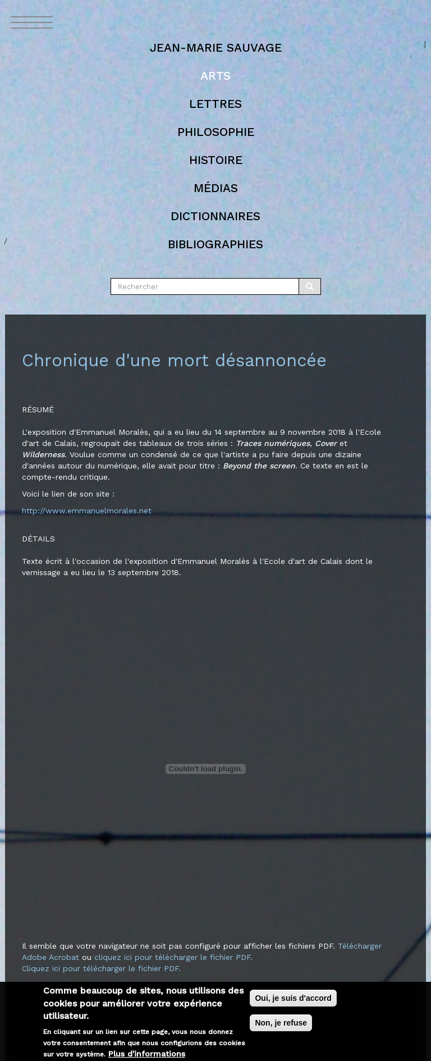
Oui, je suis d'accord (293, 1003)
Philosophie (215, 132)
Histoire (215, 160)
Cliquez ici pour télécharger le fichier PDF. (101, 968)
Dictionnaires (215, 216)
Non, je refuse (281, 1028)
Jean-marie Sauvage (216, 47)
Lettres (215, 104)
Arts (215, 76)
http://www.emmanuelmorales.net (87, 510)
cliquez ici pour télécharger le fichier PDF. (173, 957)
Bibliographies (215, 244)
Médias (216, 188)
